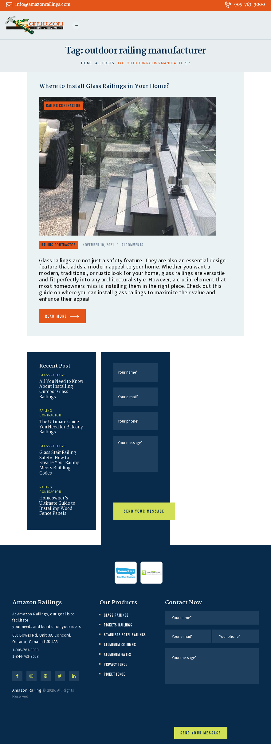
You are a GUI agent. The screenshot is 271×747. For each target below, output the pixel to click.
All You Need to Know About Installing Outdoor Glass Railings (59, 391)
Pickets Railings (118, 627)
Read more (59, 317)
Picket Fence (114, 676)
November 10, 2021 (98, 245)
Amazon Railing (26, 694)
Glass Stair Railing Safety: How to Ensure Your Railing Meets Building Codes (60, 467)
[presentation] (160, 491)
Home (86, 63)
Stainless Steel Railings (125, 637)
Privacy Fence (115, 666)
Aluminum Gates (117, 656)
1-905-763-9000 (25, 652)
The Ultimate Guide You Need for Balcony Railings (60, 430)
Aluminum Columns (120, 647)
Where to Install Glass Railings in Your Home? (105, 87)
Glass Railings (52, 377)
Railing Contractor (63, 105)
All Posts (104, 63)
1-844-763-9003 (25, 659)
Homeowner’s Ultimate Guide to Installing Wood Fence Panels (58, 511)
